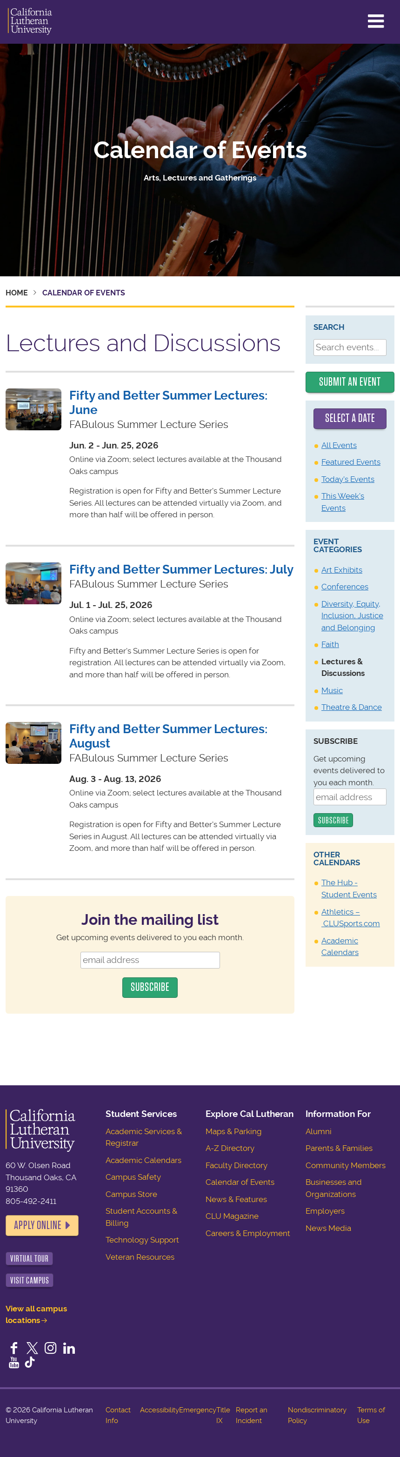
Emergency (197, 1410)
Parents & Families (339, 1148)
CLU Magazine (232, 1216)
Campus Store (131, 1194)
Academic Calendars (143, 1160)
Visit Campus (29, 1280)
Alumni (319, 1131)
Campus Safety (133, 1177)
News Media (328, 1228)
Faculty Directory (236, 1165)
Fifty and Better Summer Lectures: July (181, 569)
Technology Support (142, 1239)
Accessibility (159, 1410)
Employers (325, 1211)
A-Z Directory (230, 1148)
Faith (330, 644)
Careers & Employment (248, 1233)
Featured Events (350, 462)
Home (17, 292)
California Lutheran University (30, 22)
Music (332, 690)
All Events (339, 445)
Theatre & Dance (351, 707)
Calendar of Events (200, 150)
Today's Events (347, 479)
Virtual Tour (29, 1258)
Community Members (346, 1165)
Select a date (350, 418)
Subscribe (335, 741)
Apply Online (37, 1225)
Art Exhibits (341, 570)
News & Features (236, 1199)
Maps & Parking (234, 1131)
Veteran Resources (140, 1257)
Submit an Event (350, 381)
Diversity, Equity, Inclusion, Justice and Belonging (352, 615)
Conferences (344, 586)
